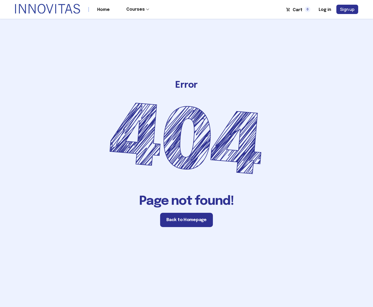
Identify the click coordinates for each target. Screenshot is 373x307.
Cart (298, 10)
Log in (325, 10)
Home (103, 10)
